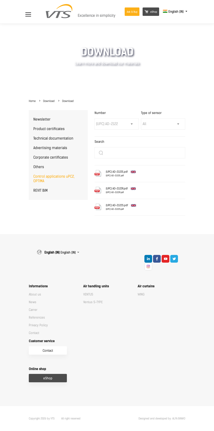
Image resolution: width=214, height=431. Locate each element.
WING (141, 294)
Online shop (37, 369)
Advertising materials (50, 148)
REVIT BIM (40, 190)
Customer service (42, 341)
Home (32, 101)
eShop (151, 12)
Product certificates (49, 129)
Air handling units (96, 286)
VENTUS (88, 294)
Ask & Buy (132, 11)
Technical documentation (53, 138)
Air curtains (146, 286)
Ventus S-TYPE (93, 302)
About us (35, 294)
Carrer (33, 310)
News (32, 302)
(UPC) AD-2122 (107, 124)
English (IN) (174, 12)
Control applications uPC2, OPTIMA (54, 178)
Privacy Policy (38, 325)
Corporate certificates (50, 157)
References (37, 318)
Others (38, 167)
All (144, 124)
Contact (34, 333)
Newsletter (42, 119)
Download (49, 101)
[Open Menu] (30, 11)
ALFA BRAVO (178, 418)
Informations (38, 286)
